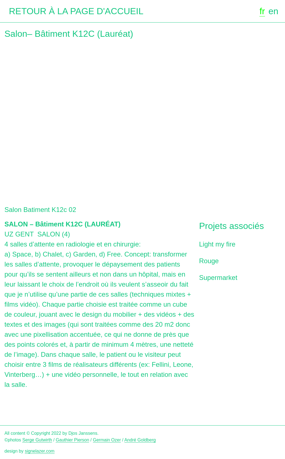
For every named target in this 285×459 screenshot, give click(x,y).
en (273, 11)
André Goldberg (140, 440)
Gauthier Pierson (72, 440)
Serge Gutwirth (37, 440)
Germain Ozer (107, 440)
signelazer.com (40, 451)
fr (262, 11)
